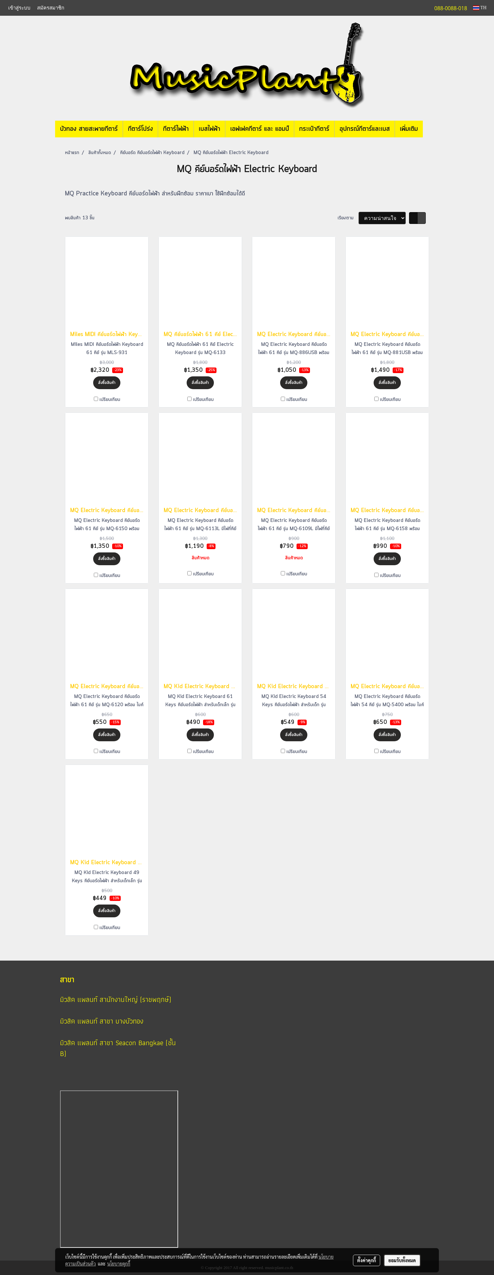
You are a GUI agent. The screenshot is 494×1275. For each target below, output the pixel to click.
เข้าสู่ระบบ (19, 7)
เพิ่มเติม (409, 129)
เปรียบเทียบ (109, 399)
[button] (432, 129)
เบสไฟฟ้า (209, 129)
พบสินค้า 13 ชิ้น (79, 218)
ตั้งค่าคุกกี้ (366, 1260)
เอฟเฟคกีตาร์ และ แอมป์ (259, 129)
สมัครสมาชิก (50, 7)
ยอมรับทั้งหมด (402, 1260)
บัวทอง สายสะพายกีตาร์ (89, 129)
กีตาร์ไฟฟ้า (176, 129)
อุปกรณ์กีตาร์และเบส (365, 129)
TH (479, 7)
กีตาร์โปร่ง (140, 129)
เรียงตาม (348, 218)
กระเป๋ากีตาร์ (314, 129)
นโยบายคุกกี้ (118, 1263)
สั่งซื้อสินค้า (106, 383)
